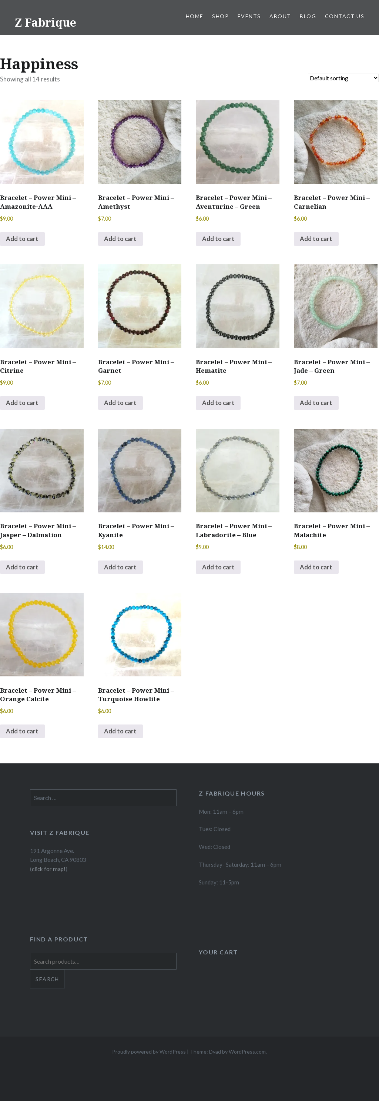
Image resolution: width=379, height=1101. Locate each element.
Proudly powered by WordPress (149, 1054)
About (280, 16)
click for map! (49, 872)
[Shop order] (343, 78)
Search (47, 982)
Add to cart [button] (23, 239)
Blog (308, 16)
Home (195, 16)
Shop (220, 16)
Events (249, 16)
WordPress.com (247, 1054)
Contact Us (344, 16)
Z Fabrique (45, 22)
